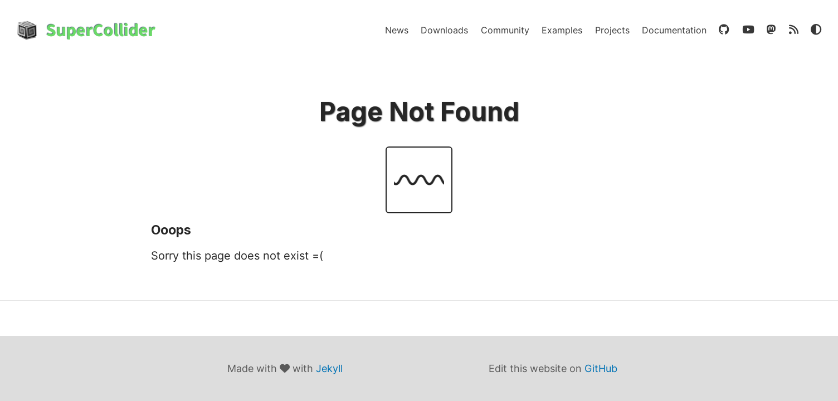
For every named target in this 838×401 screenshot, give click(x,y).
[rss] (793, 30)
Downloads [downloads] (444, 30)
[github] (724, 30)
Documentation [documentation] (674, 30)
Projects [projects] (612, 30)
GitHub (600, 368)
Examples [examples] (562, 30)
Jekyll (329, 368)
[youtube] (748, 30)
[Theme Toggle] (816, 30)
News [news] (396, 30)
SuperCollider (100, 30)
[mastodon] (771, 30)
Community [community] (505, 30)
